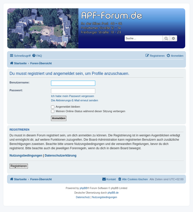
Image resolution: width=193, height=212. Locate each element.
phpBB (83, 188)
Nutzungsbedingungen (26, 155)
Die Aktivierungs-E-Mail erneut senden (74, 100)
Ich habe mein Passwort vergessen (72, 96)
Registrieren (19, 166)
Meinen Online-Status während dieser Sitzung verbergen (88, 111)
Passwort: (16, 90)
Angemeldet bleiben (65, 106)
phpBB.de (113, 192)
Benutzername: (19, 82)
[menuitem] (37, 56)
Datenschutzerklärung (60, 155)
